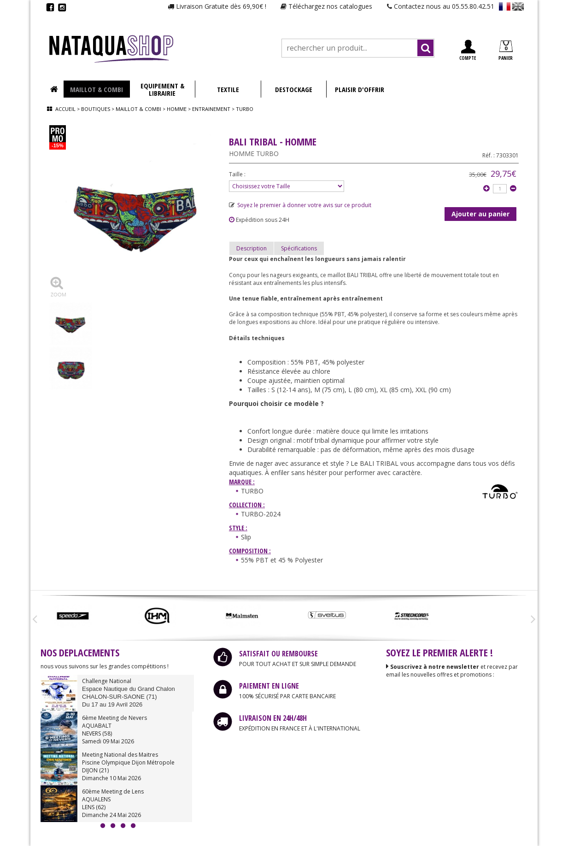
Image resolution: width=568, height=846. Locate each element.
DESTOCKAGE (293, 89)
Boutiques (95, 108)
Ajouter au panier (480, 213)
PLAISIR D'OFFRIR (359, 89)
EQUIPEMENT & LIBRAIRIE (162, 89)
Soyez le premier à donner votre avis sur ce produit (300, 205)
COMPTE (467, 50)
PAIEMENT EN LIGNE (269, 686)
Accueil (65, 108)
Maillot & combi (138, 108)
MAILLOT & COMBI (96, 89)
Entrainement (212, 108)
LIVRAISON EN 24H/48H (273, 718)
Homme (177, 108)
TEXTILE (228, 89)
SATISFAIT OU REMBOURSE (278, 654)
